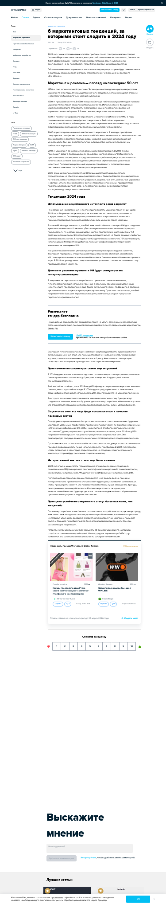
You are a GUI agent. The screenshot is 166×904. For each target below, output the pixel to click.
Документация (74, 17)
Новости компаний (96, 17)
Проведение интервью (21, 128)
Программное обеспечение (23, 44)
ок (138, 898)
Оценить (58, 604)
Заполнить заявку (60, 336)
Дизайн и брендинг (105, 584)
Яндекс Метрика (19, 145)
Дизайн (16, 107)
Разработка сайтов (60, 584)
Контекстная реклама (21, 84)
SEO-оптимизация (28, 134)
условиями (57, 897)
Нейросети (17, 49)
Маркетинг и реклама (21, 37)
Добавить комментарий (61, 858)
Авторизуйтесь (89, 858)
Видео (128, 17)
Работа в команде (28, 151)
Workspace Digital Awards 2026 (105, 3)
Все (14, 32)
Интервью (115, 17)
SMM (32, 145)
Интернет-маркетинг (21, 162)
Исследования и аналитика (23, 90)
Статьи (25, 17)
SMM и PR (16, 72)
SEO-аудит (17, 156)
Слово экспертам (53, 17)
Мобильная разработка (22, 55)
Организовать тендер (109, 10)
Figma (15, 151)
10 (131, 645)
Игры (15, 67)
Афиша (36, 17)
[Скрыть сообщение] (162, 3)
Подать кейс (129, 618)
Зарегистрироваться (146, 10)
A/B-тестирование (20, 139)
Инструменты (18, 95)
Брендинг (16, 61)
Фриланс (16, 78)
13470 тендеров (84, 335)
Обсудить (150, 44)
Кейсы (14, 17)
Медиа (36, 10)
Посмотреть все (131, 546)
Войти (132, 10)
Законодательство (20, 101)
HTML (15, 134)
